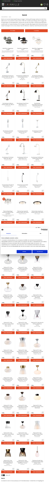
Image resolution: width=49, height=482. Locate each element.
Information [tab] (24, 233)
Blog (2, 455)
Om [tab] (40, 233)
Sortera (37, 30)
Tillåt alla (40, 251)
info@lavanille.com (7, 444)
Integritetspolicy (4, 452)
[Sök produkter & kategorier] (24, 9)
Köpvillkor (3, 463)
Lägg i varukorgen (6, 56)
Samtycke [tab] (8, 233)
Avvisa (24, 251)
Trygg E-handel (4, 450)
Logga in (2, 468)
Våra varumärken (4, 456)
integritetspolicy (24, 421)
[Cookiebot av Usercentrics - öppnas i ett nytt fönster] (42, 230)
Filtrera (13, 30)
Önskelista (3, 469)
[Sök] (45, 9)
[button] (3, 4)
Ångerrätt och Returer (5, 451)
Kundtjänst (3, 462)
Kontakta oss (3, 454)
